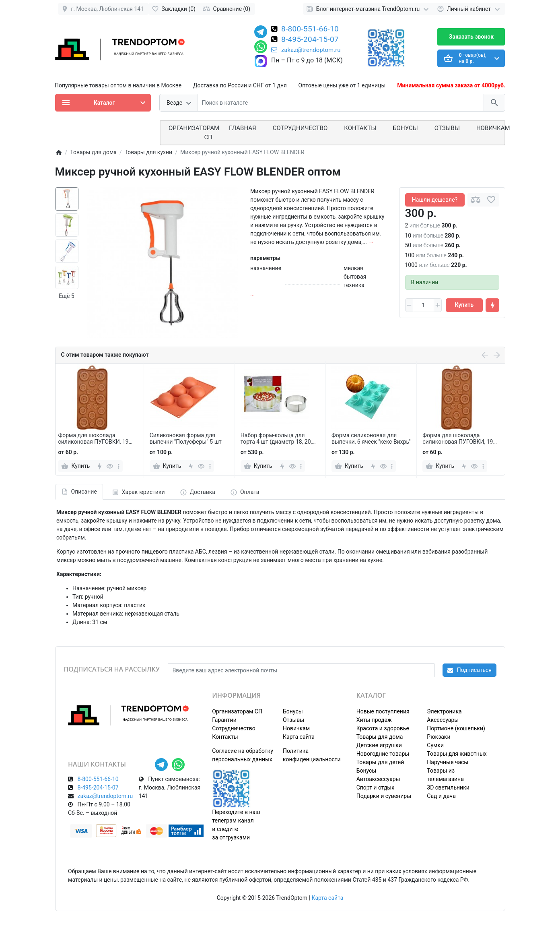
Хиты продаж (374, 720)
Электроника (444, 711)
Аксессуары (443, 720)
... (252, 293)
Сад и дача (441, 796)
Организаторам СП (237, 711)
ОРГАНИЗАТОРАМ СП (194, 132)
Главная (242, 128)
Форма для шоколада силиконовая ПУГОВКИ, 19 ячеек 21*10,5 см (93, 439)
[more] (119, 466)
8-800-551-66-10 (310, 29)
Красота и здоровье (382, 728)
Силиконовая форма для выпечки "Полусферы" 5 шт (186, 438)
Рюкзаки (438, 737)
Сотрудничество (233, 728)
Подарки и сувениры (383, 796)
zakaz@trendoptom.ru (306, 50)
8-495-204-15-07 (310, 40)
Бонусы (405, 128)
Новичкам (493, 128)
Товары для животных (456, 753)
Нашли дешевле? (434, 199)
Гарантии (224, 720)
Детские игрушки (379, 745)
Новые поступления (383, 711)
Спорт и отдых (375, 787)
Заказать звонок (471, 36)
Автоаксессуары (378, 779)
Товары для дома (379, 737)
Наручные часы (447, 762)
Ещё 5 (66, 296)
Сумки (435, 745)
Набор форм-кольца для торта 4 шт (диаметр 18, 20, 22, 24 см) (276, 439)
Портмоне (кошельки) (456, 728)
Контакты (360, 128)
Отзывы (447, 128)
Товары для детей (380, 762)
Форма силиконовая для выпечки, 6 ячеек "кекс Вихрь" (371, 438)
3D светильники (448, 787)
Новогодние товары (382, 753)
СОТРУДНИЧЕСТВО (300, 128)
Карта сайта (299, 737)
